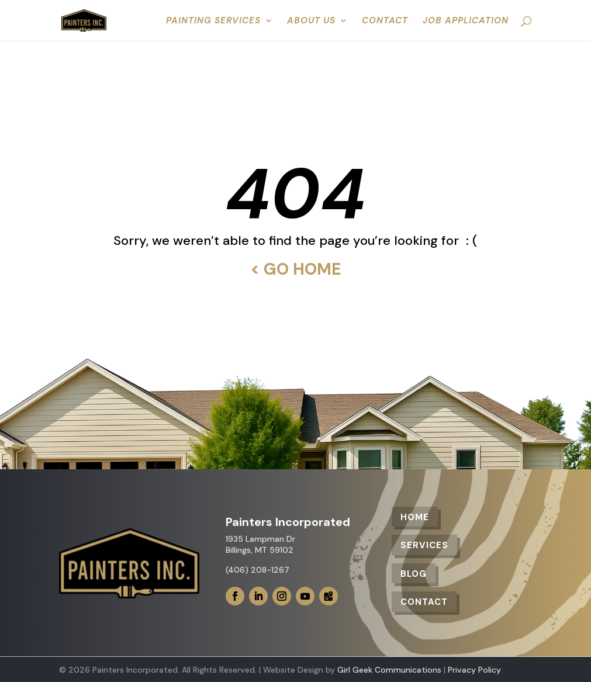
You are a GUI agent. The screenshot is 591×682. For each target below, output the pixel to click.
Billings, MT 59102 (259, 550)
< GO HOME (295, 269)
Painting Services (213, 21)
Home (414, 517)
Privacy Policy (474, 669)
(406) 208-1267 (257, 570)
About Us (311, 21)
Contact (385, 21)
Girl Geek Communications (389, 669)
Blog (413, 574)
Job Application (466, 21)
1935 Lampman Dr (260, 539)
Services (424, 545)
